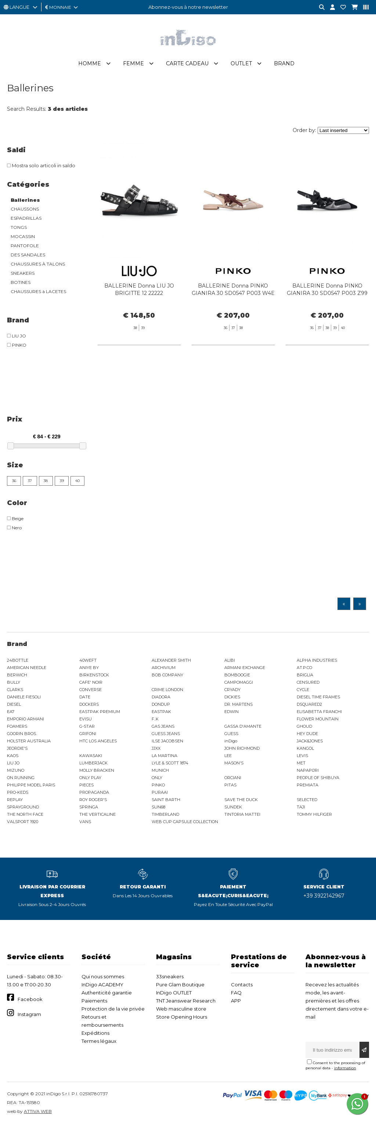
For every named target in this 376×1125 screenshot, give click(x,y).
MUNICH (160, 770)
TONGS (19, 227)
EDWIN (231, 711)
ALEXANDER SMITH (171, 660)
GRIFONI (87, 733)
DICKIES (232, 697)
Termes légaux (99, 1041)
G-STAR (87, 726)
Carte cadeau (187, 63)
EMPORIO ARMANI (25, 719)
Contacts (242, 984)
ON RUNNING (21, 777)
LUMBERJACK (93, 763)
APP (236, 1001)
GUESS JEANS (166, 733)
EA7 (10, 711)
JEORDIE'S (17, 748)
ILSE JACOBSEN (167, 741)
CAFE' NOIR (90, 682)
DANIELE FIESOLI (24, 697)
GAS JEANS (163, 726)
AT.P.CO (304, 667)
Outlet (241, 63)
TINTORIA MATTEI (242, 814)
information (345, 1068)
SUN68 (158, 807)
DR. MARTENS (238, 704)
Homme (89, 63)
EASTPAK (161, 711)
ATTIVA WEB (38, 1111)
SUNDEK (233, 807)
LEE (228, 755)
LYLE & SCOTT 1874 (170, 763)
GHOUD (304, 726)
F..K (155, 719)
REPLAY (15, 799)
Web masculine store (181, 1009)
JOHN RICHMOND (242, 748)
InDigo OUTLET (174, 993)
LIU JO (13, 763)
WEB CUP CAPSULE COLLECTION (185, 821)
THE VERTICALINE (97, 814)
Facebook (30, 999)
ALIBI (229, 660)
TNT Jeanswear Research (186, 1001)
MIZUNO (15, 770)
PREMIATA (307, 785)
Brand (284, 63)
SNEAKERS (23, 273)
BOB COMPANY (167, 674)
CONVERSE (90, 689)
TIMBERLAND (165, 814)
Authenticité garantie (107, 993)
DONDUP (161, 704)
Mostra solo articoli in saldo (41, 165)
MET (301, 763)
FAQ (236, 993)
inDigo (230, 741)
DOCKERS (89, 704)
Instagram (29, 1014)
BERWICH (17, 674)
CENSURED (308, 682)
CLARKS (15, 689)
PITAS (230, 785)
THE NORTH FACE (25, 814)
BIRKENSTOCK (94, 674)
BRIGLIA (305, 674)
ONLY (157, 777)
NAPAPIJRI (308, 770)
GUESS (231, 733)
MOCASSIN (23, 236)
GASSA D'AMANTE (242, 726)
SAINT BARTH (166, 799)
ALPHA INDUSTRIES (317, 660)
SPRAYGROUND (23, 807)
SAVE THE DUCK (241, 799)
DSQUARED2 (309, 704)
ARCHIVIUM (164, 667)
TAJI (301, 807)
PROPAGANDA (94, 792)
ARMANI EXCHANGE (244, 667)
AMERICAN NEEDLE (26, 667)
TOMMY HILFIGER (314, 814)
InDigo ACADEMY (102, 984)
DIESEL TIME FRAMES (318, 697)
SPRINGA (88, 807)
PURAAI (160, 792)
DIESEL (14, 704)
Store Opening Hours (181, 1017)
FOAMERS (17, 726)
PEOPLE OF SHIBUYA (318, 777)
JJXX (156, 748)
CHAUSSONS (25, 209)
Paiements (94, 1001)
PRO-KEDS (17, 792)
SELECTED (307, 799)
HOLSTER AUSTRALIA (29, 741)
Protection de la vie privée (113, 1009)
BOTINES (20, 282)
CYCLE (303, 689)
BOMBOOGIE (237, 674)
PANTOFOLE (25, 245)
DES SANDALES (28, 254)
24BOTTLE (17, 660)
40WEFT (88, 660)
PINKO (158, 785)
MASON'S (233, 763)
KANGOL (305, 748)
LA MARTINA (164, 755)
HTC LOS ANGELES (98, 741)
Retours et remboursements (102, 1021)
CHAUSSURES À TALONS (38, 264)
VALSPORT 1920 (22, 821)
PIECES (86, 785)
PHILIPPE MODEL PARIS (31, 785)
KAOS (12, 755)
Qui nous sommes (103, 976)
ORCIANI (232, 777)
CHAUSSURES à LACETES (38, 291)
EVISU (85, 719)
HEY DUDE (307, 733)
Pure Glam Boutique (180, 984)
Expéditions (95, 1033)
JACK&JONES (310, 741)
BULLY (13, 682)
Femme (133, 63)
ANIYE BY (89, 667)
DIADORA (161, 697)
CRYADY (232, 689)
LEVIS (302, 755)
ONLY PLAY (90, 777)
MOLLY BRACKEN (96, 770)
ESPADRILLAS (26, 218)
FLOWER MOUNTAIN (318, 719)
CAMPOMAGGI (238, 682)
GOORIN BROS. (22, 733)
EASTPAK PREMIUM (99, 711)
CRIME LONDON (167, 689)
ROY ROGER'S (93, 799)
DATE (84, 697)
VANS (85, 821)
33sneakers (170, 976)
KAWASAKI (90, 755)
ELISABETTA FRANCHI (319, 711)
